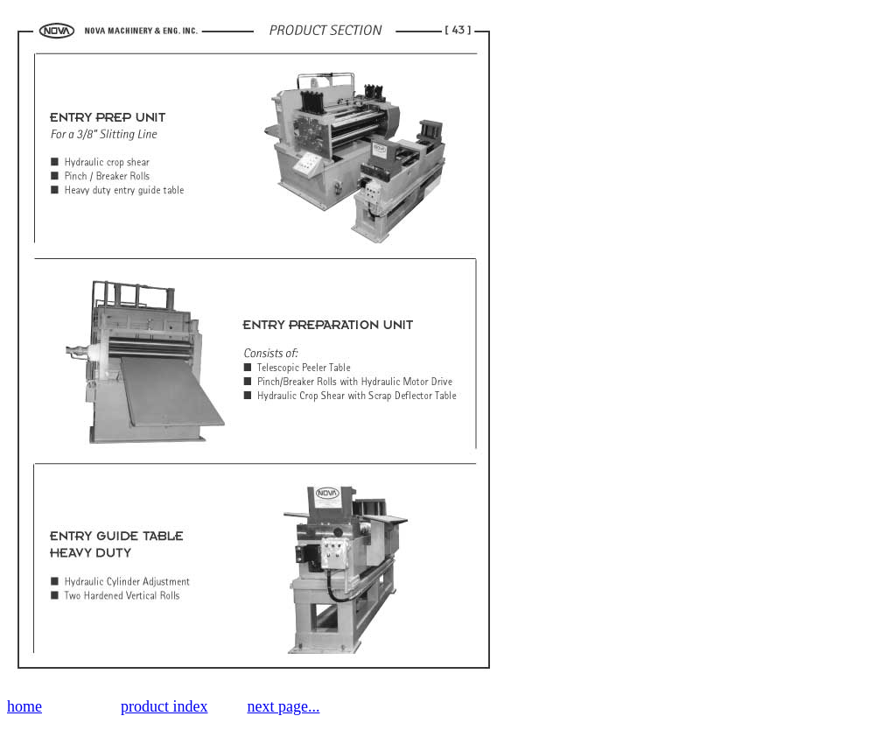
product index (164, 706)
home (24, 706)
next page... (283, 706)
